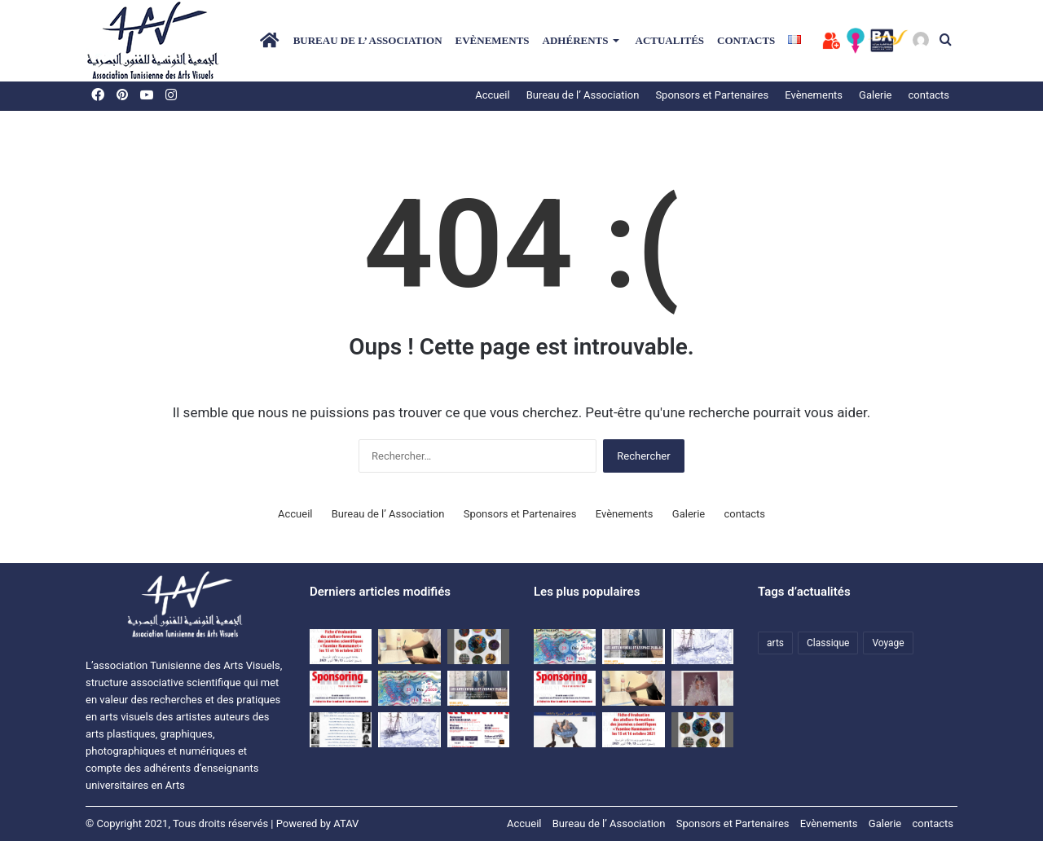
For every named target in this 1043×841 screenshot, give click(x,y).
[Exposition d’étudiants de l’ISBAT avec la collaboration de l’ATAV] (478, 646)
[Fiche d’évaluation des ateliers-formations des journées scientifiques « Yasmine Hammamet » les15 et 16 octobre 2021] (633, 729)
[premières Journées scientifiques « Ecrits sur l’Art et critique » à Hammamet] (341, 729)
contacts (746, 40)
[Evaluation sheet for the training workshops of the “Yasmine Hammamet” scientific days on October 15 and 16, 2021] (341, 646)
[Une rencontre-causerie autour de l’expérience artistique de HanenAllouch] (409, 688)
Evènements (492, 40)
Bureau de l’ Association (367, 40)
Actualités (670, 40)
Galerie (688, 514)
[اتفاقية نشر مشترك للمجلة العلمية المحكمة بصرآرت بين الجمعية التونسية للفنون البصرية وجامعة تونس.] (409, 646)
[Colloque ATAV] (478, 688)
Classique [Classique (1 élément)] (828, 643)
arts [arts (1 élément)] (775, 643)
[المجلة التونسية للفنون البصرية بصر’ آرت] (565, 729)
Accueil (492, 95)
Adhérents (576, 40)
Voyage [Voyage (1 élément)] (888, 643)
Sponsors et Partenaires (711, 95)
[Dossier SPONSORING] (341, 688)
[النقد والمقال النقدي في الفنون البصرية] (702, 688)
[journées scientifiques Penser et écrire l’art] (478, 729)
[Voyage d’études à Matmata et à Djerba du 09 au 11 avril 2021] (409, 729)
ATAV (346, 823)
